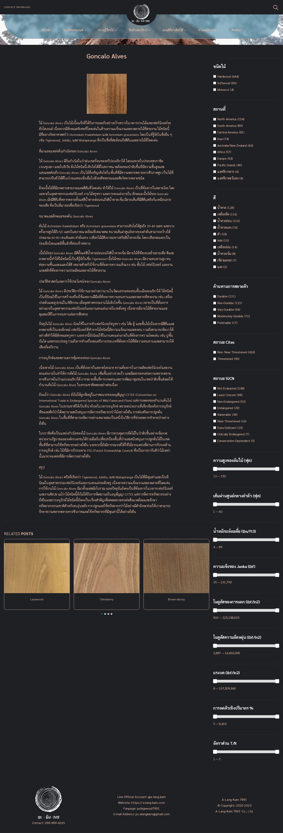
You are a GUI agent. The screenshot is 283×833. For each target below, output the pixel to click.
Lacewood (37, 599)
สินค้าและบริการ (138, 30)
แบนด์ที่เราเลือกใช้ (172, 30)
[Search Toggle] (276, 7)
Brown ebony (176, 599)
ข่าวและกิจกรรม (207, 30)
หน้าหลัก (46, 30)
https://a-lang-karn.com (148, 802)
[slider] (215, 469)
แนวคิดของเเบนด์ (73, 30)
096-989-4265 (55, 823)
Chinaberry (107, 599)
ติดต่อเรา (236, 30)
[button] (102, 614)
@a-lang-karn (157, 797)
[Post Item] (37, 568)
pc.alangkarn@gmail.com (152, 814)
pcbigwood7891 (148, 808)
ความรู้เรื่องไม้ (106, 30)
